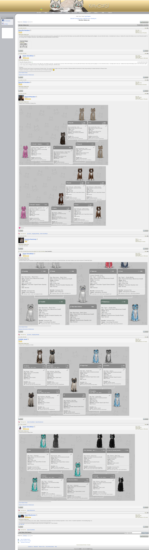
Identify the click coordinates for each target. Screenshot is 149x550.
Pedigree (89, 12)
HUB (103, 12)
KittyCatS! (36, 546)
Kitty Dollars (81, 12)
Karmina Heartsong (30, 239)
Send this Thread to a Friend (25, 540)
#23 (147, 80)
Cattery (95, 12)
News (46, 12)
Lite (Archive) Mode (50, 546)
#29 (147, 512)
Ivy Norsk (29, 233)
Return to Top (42, 546)
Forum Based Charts (23, 72)
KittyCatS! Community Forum (76, 18)
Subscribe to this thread (25, 542)
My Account (74, 12)
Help (56, 546)
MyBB (80, 548)
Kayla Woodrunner (39, 422)
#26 (147, 251)
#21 (147, 28)
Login (86, 16)
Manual (110, 12)
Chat (53, 12)
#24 (147, 93)
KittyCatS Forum (86, 18)
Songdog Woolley (35, 233)
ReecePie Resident (24, 30)
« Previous (25, 21)
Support (67, 12)
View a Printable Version (25, 539)
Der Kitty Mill (21, 524)
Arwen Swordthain (28, 55)
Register (89, 16)
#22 (147, 53)
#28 (147, 424)
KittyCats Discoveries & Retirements (26, 74)
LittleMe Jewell (22, 339)
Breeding (93, 18)
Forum (60, 12)
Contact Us (30, 546)
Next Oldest (21, 532)
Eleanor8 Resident (30, 96)
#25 (147, 236)
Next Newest (28, 532)
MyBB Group (89, 548)
